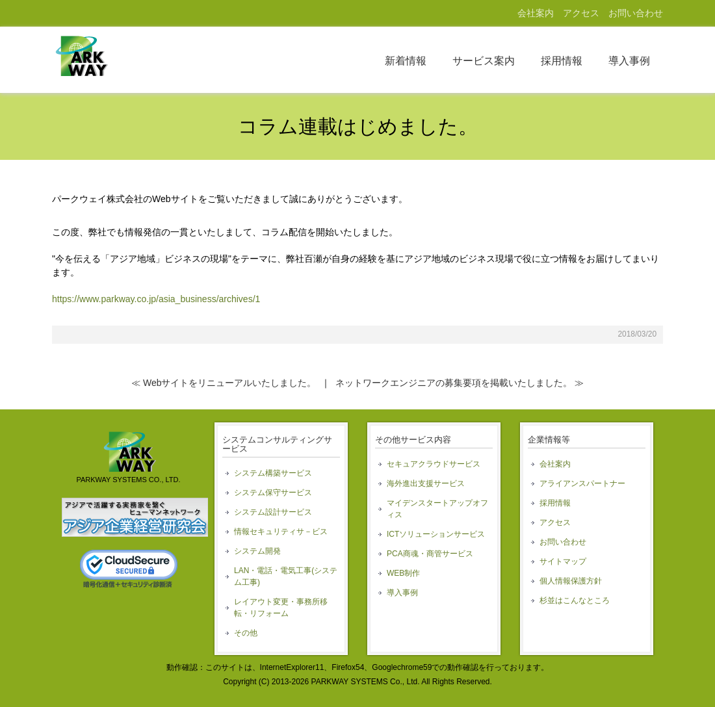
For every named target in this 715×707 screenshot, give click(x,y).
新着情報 (405, 60)
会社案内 (535, 13)
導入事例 (629, 60)
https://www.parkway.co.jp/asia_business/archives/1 (156, 299)
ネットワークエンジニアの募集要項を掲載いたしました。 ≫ (459, 383)
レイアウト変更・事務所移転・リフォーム (281, 607)
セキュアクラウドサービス (433, 464)
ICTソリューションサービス (436, 534)
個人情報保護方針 (571, 580)
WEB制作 (403, 573)
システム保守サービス (273, 492)
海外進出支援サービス (426, 483)
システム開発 (257, 551)
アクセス (581, 13)
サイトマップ (563, 561)
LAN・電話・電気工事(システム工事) (285, 576)
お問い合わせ (635, 13)
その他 (245, 632)
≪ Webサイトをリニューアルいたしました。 (223, 383)
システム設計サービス (273, 512)
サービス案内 (483, 60)
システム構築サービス (273, 473)
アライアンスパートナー (582, 483)
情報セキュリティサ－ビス (281, 531)
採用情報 (561, 60)
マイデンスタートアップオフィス (437, 508)
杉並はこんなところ (575, 600)
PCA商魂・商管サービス (430, 553)
